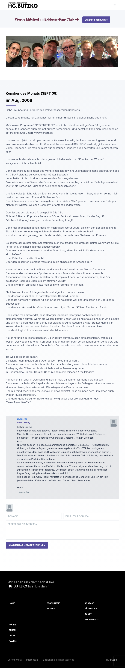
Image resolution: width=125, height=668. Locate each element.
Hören (12, 625)
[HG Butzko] (23, 5)
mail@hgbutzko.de (64, 659)
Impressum (32, 659)
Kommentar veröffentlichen (27, 545)
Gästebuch (91, 608)
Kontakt (90, 603)
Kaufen (51, 608)
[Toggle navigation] (114, 5)
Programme (53, 603)
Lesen (12, 635)
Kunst (88, 614)
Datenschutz (15, 659)
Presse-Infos (92, 619)
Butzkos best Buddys (96, 19)
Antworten (24, 492)
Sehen (12, 630)
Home (12, 603)
